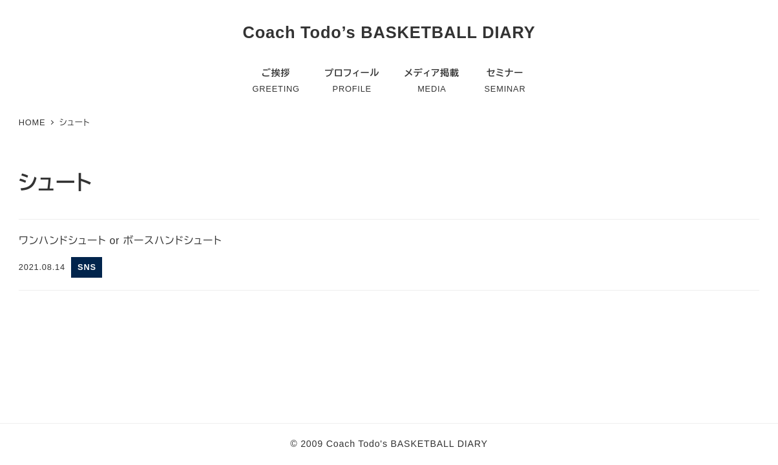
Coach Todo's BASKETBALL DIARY (407, 444)
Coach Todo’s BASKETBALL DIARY (388, 32)
